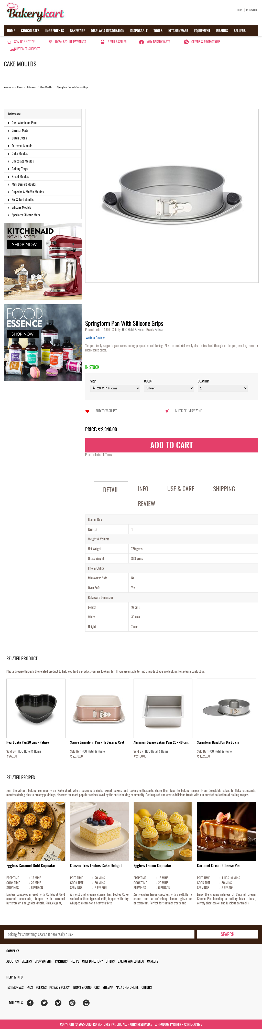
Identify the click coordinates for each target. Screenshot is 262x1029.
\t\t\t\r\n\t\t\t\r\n (223, 388)
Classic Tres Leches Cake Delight (96, 865)
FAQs (30, 987)
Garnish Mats (20, 130)
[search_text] (99, 934)
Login (239, 10)
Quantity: (204, 381)
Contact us (32, 41)
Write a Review (95, 337)
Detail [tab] (111, 490)
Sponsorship (43, 961)
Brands (222, 30)
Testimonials (15, 987)
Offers (12, 41)
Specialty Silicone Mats (26, 215)
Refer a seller (117, 41)
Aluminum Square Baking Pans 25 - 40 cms (161, 742)
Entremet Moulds (22, 146)
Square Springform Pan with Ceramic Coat (97, 742)
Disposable (139, 30)
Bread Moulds (20, 176)
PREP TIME (12, 878)
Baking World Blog (131, 961)
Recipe (75, 961)
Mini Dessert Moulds (24, 184)
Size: (93, 381)
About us (12, 961)
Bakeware (77, 30)
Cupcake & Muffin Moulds (28, 192)
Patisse (158, 329)
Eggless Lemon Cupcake (152, 865)
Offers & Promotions (205, 41)
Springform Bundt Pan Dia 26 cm (218, 742)
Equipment (202, 30)
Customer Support (27, 49)
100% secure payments (70, 41)
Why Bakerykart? (158, 41)
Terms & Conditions (86, 987)
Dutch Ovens (19, 138)
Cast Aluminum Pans (24, 122)
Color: (148, 381)
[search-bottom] (227, 934)
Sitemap (108, 987)
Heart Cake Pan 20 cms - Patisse (27, 742)
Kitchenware (178, 30)
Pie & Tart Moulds (23, 199)
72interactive (193, 1024)
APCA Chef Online (127, 987)
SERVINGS (12, 887)
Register (251, 10)
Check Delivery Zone (188, 411)
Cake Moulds (46, 87)
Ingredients (54, 30)
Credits (146, 987)
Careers (152, 961)
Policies (41, 987)
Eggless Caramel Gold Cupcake (30, 865)
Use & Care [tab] (180, 489)
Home (11, 30)
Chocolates (30, 30)
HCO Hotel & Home (133, 329)
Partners (61, 961)
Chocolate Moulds (23, 161)
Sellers (240, 30)
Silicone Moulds (21, 207)
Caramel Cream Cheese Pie (218, 865)
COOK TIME (13, 883)
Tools (158, 30)
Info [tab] (143, 489)
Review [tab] (146, 503)
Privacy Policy (59, 987)
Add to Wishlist (106, 411)
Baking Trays (20, 169)
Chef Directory (92, 961)
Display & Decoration (107, 30)
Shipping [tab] (224, 489)
